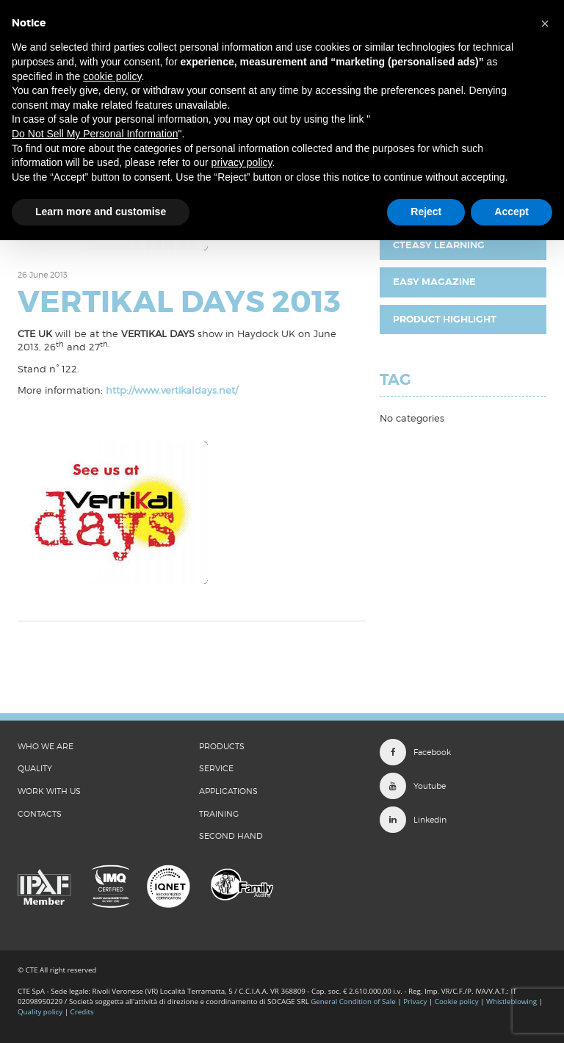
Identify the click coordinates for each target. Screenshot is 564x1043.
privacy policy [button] (242, 162)
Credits (82, 1012)
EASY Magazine (434, 281)
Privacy (415, 1001)
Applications (228, 791)
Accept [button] (511, 211)
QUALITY (35, 768)
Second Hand (231, 836)
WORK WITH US (49, 791)
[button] (545, 23)
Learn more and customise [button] (100, 211)
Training (219, 814)
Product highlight (444, 319)
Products (222, 746)
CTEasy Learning (439, 245)
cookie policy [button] (112, 76)
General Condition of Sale (353, 1001)
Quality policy (40, 1012)
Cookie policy (457, 1001)
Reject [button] (426, 211)
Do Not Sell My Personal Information (95, 134)
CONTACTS (40, 814)
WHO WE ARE (45, 746)
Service (216, 768)
